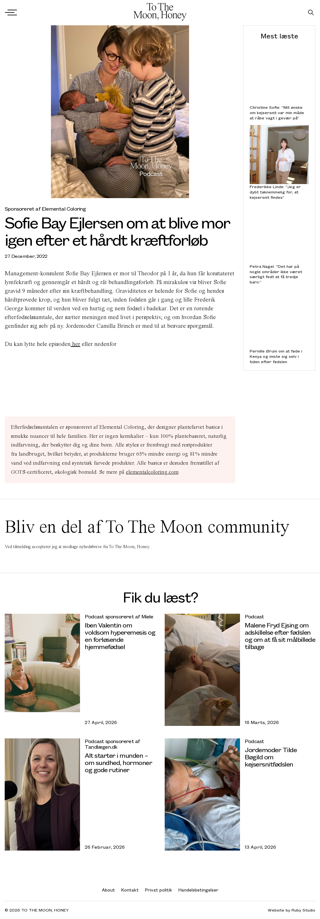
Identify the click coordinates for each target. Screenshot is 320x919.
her (75, 343)
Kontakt (130, 890)
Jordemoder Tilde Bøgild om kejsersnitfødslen (271, 756)
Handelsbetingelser (198, 890)
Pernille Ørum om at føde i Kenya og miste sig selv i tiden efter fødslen (276, 356)
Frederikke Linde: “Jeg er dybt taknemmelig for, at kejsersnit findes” (275, 192)
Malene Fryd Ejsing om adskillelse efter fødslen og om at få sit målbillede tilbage (280, 635)
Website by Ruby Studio (291, 910)
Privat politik (158, 890)
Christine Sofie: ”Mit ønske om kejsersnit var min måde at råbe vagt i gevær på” (277, 112)
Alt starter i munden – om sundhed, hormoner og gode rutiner (118, 762)
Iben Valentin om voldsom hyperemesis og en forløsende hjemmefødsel (120, 635)
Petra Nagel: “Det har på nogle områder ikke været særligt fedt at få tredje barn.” (276, 274)
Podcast (254, 616)
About (108, 890)
